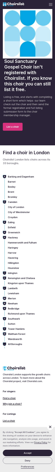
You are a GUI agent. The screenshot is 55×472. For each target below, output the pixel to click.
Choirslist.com (34, 381)
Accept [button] (27, 453)
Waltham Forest (16, 334)
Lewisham (13, 293)
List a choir (12, 126)
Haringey (13, 247)
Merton (12, 298)
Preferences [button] (27, 466)
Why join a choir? (12, 403)
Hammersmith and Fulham (22, 242)
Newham (13, 303)
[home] (13, 4)
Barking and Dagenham (21, 176)
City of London (16, 207)
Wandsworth (15, 339)
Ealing (11, 222)
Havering (13, 257)
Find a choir (9, 398)
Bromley (12, 197)
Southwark (14, 318)
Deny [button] (27, 460)
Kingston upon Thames (21, 283)
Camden (12, 202)
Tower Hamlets (16, 328)
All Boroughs (15, 344)
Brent (11, 191)
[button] (49, 4)
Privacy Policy (40, 442)
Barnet (12, 181)
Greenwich (14, 232)
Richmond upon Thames (21, 313)
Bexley (11, 186)
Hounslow (13, 268)
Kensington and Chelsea (21, 278)
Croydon (12, 217)
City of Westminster (19, 212)
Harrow (12, 252)
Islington (12, 273)
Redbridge (13, 308)
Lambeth (13, 288)
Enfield (12, 227)
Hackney (13, 237)
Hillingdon (13, 263)
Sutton (11, 323)
